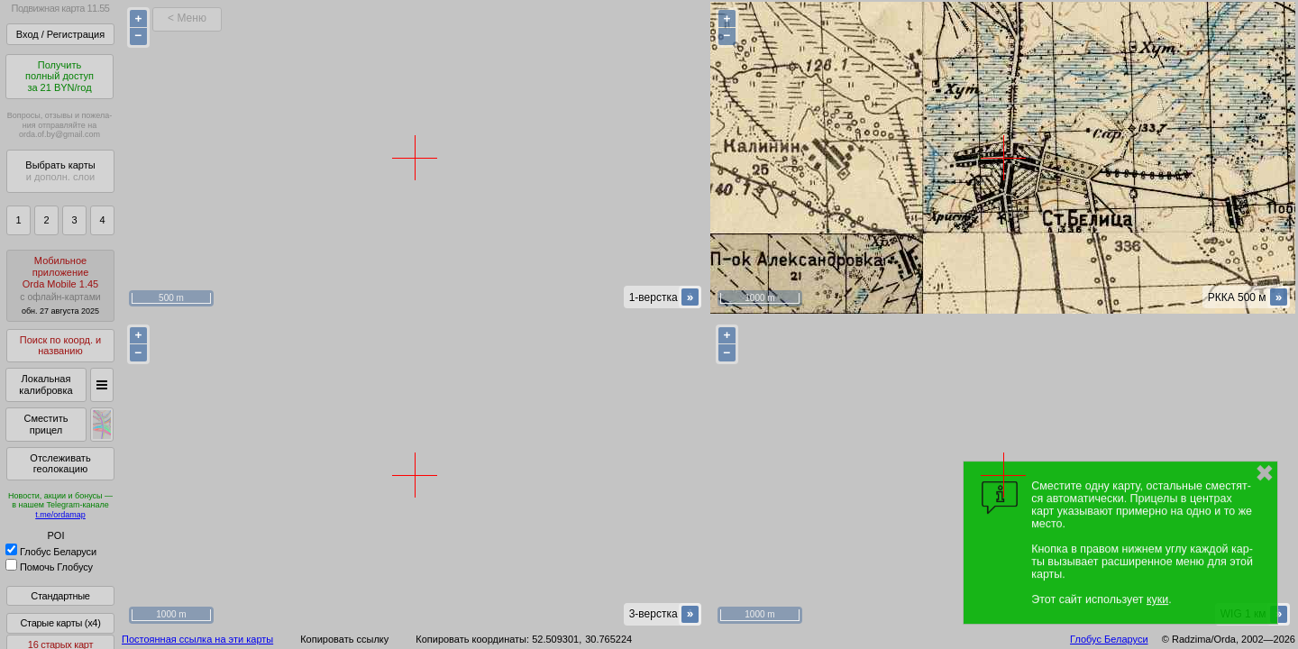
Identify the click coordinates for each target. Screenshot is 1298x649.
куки (1157, 599)
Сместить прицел (45, 424)
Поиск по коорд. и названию (60, 345)
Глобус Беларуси (50, 551)
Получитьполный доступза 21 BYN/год (59, 76)
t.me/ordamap (60, 514)
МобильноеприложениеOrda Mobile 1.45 (60, 285)
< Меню (187, 18)
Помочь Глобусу (49, 567)
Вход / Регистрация (60, 34)
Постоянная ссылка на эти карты (197, 639)
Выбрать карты (60, 171)
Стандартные (60, 595)
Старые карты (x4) (60, 622)
